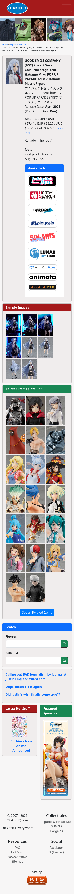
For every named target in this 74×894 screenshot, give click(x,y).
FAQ (17, 847)
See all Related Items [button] (37, 612)
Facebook (56, 847)
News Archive (17, 857)
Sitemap (17, 861)
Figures (11, 636)
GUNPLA (12, 653)
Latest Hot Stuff (18, 708)
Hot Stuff (17, 852)
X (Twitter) (56, 852)
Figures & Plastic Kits (19, 44)
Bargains (56, 831)
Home (5, 44)
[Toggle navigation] (66, 8)
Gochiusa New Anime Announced (21, 745)
